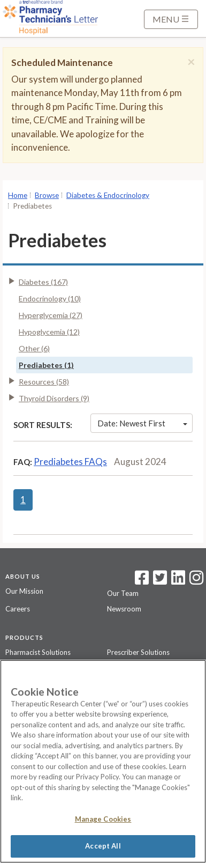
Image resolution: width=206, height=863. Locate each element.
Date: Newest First (142, 423)
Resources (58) (44, 381)
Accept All (102, 846)
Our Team (123, 593)
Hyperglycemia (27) (50, 315)
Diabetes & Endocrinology (107, 195)
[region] (103, 761)
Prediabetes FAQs (70, 461)
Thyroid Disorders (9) (54, 398)
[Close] (191, 62)
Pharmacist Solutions (38, 652)
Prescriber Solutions (138, 652)
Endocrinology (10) (50, 298)
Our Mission (24, 591)
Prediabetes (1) (46, 365)
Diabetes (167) (43, 281)
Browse (47, 195)
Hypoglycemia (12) (49, 331)
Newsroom (124, 608)
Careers (17, 608)
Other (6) (34, 348)
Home (17, 195)
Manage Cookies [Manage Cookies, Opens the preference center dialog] (103, 819)
